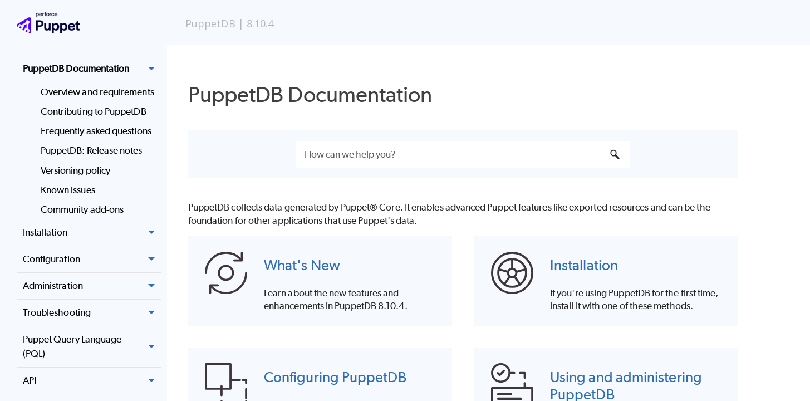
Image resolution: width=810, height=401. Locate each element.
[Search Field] (463, 154)
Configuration (92, 259)
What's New (302, 264)
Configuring (335, 376)
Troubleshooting (92, 313)
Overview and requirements (97, 91)
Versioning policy (75, 170)
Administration (92, 286)
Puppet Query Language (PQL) (92, 346)
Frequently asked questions (96, 130)
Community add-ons (82, 209)
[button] (152, 69)
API (92, 381)
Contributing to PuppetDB (93, 111)
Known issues (68, 189)
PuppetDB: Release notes (92, 150)
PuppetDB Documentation (92, 69)
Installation (92, 232)
